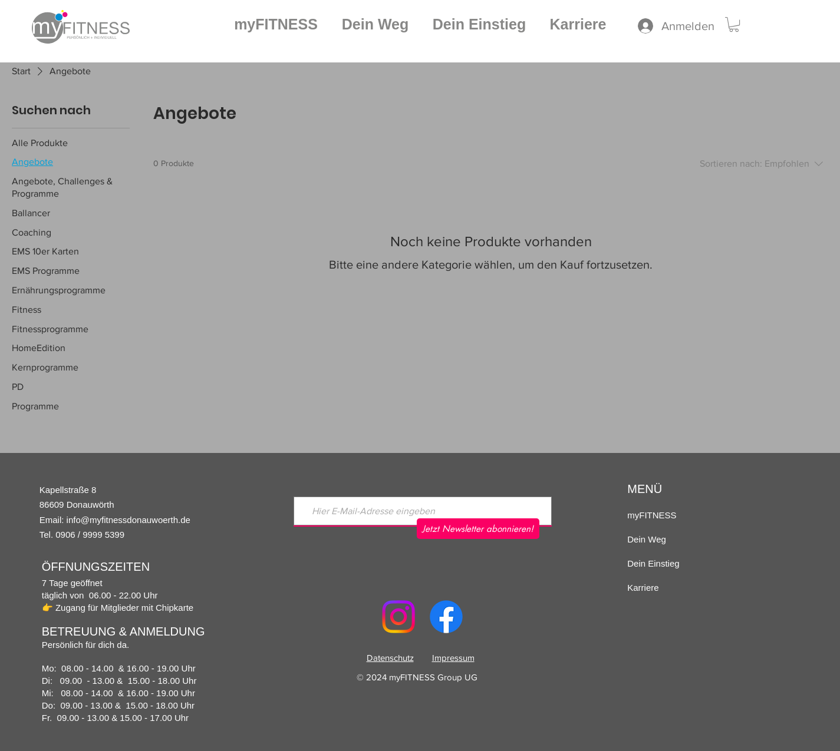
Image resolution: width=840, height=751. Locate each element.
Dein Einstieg (653, 563)
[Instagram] (398, 616)
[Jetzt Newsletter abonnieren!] (478, 528)
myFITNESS (651, 515)
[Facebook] (446, 616)
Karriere (642, 588)
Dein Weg (646, 539)
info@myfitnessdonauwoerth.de (128, 520)
